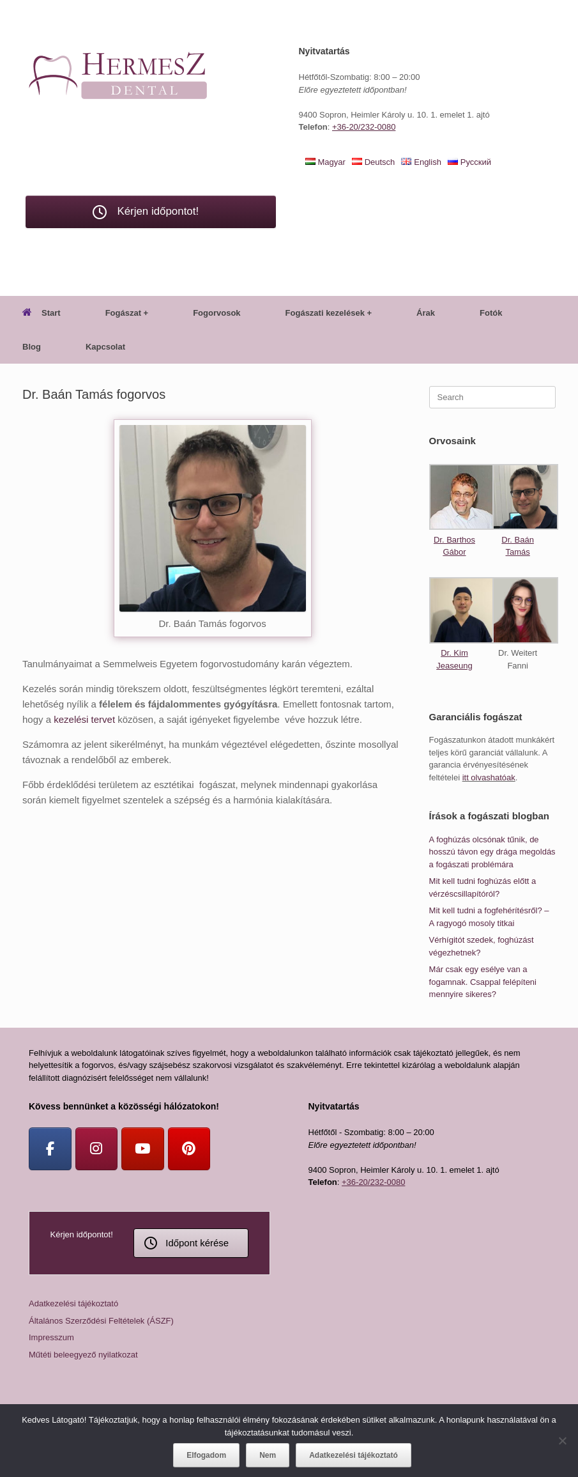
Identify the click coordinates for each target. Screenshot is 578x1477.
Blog (31, 347)
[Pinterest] (189, 1148)
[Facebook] (50, 1148)
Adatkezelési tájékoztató (73, 1303)
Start (41, 313)
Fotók (491, 313)
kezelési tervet (84, 719)
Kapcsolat (105, 347)
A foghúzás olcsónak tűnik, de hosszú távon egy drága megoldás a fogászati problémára (492, 852)
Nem (267, 1455)
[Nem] (562, 1440)
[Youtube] (142, 1148)
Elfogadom (206, 1455)
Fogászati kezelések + (328, 313)
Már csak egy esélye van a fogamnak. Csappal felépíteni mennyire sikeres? (482, 981)
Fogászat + (127, 313)
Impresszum (51, 1337)
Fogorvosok (216, 313)
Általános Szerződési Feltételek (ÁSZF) (101, 1321)
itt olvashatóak (488, 777)
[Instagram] (96, 1148)
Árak (425, 313)
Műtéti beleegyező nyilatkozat (83, 1354)
